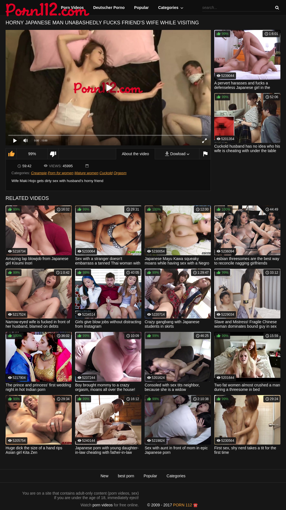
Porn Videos (72, 7)
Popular (141, 7)
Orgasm (120, 173)
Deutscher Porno (109, 7)
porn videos (102, 505)
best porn (126, 476)
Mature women (86, 173)
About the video (135, 154)
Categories (168, 7)
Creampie (39, 173)
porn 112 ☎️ (185, 505)
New (104, 476)
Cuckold (106, 173)
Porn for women (60, 173)
